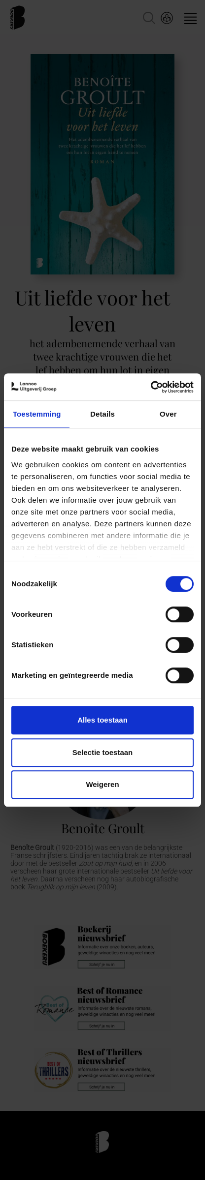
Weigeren (102, 784)
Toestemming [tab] (37, 414)
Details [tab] (102, 414)
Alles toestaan (102, 720)
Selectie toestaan (102, 752)
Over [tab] (168, 414)
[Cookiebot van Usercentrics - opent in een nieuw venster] (150, 387)
